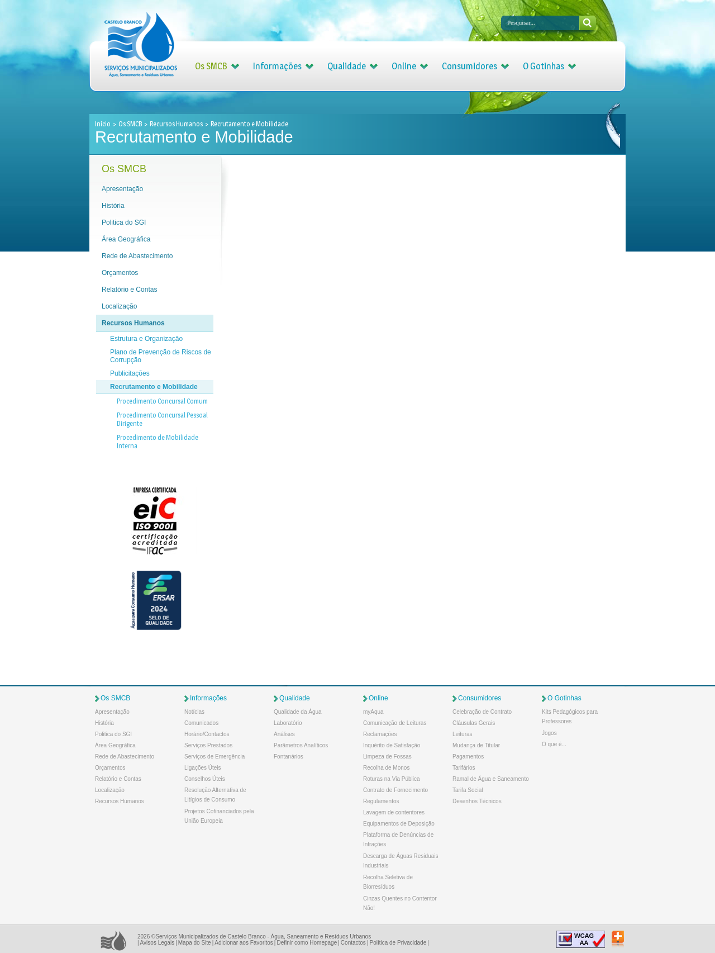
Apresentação (122, 189)
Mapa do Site (194, 943)
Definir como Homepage (307, 943)
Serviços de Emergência (214, 756)
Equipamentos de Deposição (399, 824)
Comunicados (201, 723)
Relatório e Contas (129, 289)
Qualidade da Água (298, 712)
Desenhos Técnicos (477, 801)
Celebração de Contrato (482, 712)
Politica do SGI (124, 222)
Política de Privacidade (397, 943)
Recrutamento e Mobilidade (154, 387)
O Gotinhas (543, 66)
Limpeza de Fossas (387, 756)
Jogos (549, 733)
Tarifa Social (467, 790)
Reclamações (380, 734)
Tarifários (463, 768)
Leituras (462, 734)
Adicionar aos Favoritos (243, 943)
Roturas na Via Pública (391, 779)
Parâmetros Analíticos (301, 745)
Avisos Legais (157, 943)
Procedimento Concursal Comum (162, 401)
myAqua (373, 712)
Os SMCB (211, 66)
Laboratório (288, 723)
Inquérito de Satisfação (391, 745)
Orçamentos (120, 273)
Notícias (194, 712)
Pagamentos (468, 756)
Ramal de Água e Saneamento (490, 779)
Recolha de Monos (386, 768)
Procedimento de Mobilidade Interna (157, 441)
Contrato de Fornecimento (395, 790)
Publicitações (130, 373)
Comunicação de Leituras (394, 723)
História (113, 206)
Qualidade (346, 66)
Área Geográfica (126, 239)
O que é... (554, 744)
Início (103, 124)
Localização (119, 306)
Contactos (353, 943)
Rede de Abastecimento (137, 256)
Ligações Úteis (202, 768)
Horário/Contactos (207, 734)
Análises (284, 734)
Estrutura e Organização (146, 339)
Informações (277, 66)
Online (404, 66)
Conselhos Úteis (204, 779)
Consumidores (469, 66)
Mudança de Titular (476, 745)
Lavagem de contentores (394, 812)
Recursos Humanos (176, 124)
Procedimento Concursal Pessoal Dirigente (162, 419)
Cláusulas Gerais (473, 723)
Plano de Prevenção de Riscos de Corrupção (160, 356)
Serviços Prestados (208, 745)
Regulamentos (381, 801)
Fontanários (288, 756)
